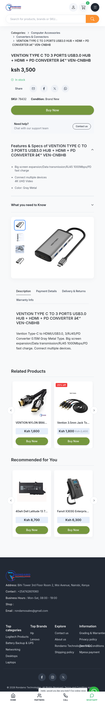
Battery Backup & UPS (20, 643)
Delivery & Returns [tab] (74, 291)
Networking (13, 649)
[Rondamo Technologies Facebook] (42, 677)
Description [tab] (23, 291)
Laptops (11, 662)
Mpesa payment (89, 652)
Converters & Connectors (32, 36)
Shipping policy (64, 652)
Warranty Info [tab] (25, 299)
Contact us (82, 126)
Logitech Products (17, 636)
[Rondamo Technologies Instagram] (52, 677)
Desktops (12, 656)
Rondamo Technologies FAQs (73, 645)
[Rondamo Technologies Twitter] (63, 677)
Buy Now (52, 110)
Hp (32, 633)
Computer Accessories (45, 32)
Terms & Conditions (91, 645)
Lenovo (34, 639)
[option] (32, 414)
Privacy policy (88, 639)
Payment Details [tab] (46, 291)
